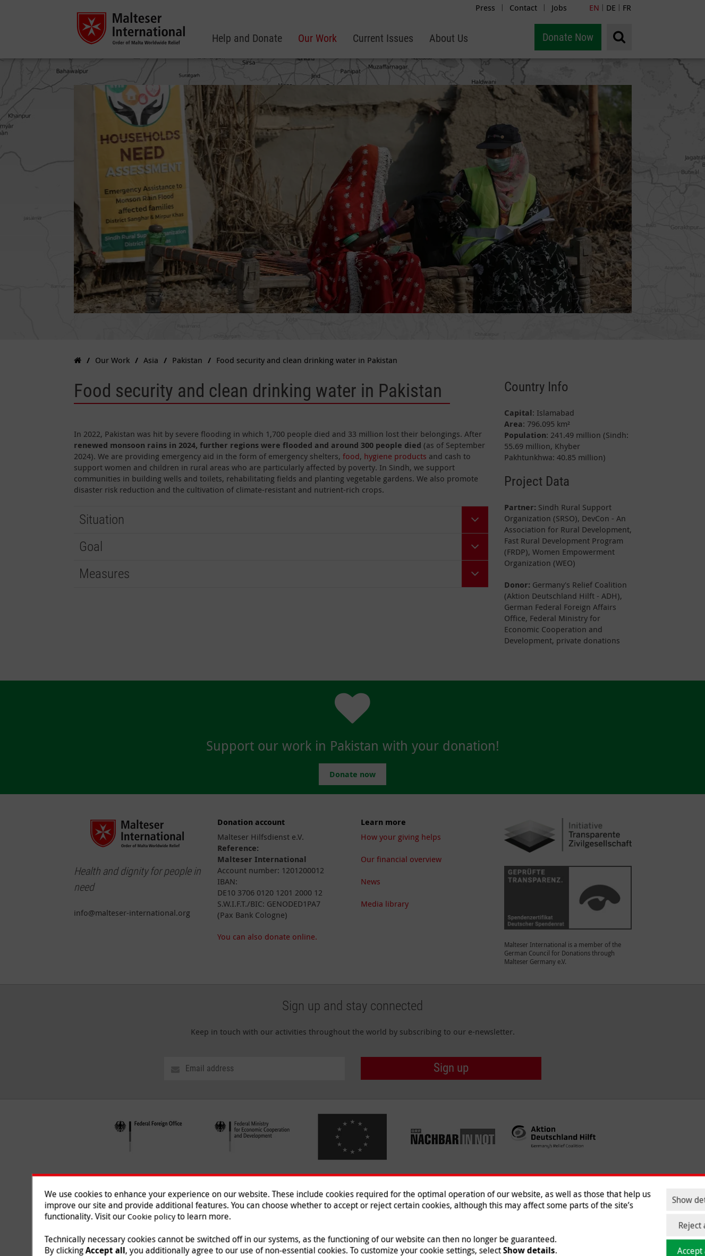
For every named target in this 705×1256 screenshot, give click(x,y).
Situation (101, 519)
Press (485, 7)
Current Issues (499, 1192)
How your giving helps (401, 836)
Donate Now (567, 37)
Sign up (451, 1068)
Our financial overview (401, 859)
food (351, 456)
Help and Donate (391, 1192)
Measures (104, 573)
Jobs (559, 7)
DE (611, 7)
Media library (385, 903)
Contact (523, 7)
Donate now (352, 774)
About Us (550, 1192)
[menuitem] (247, 38)
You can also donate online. (267, 936)
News (370, 881)
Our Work (447, 1192)
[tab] (281, 520)
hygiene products (395, 456)
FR (627, 7)
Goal (91, 546)
